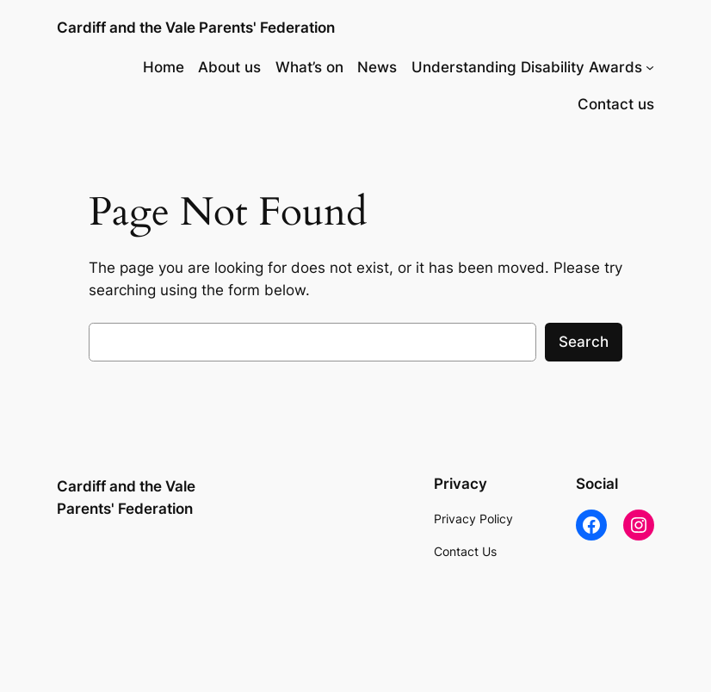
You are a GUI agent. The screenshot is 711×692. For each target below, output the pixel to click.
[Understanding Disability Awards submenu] (650, 67)
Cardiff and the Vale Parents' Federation (196, 27)
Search (584, 341)
